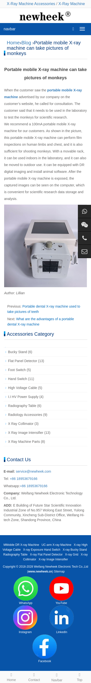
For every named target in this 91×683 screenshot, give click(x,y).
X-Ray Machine (71, 4)
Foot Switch (17, 370)
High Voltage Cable (22, 388)
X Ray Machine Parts (24, 442)
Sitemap (59, 571)
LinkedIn (62, 619)
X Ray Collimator (20, 424)
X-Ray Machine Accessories (31, 4)
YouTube (61, 590)
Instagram (25, 619)
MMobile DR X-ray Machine (21, 545)
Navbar (57, 676)
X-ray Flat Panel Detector (46, 554)
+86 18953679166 (23, 479)
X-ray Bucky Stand (75, 549)
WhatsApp (26, 590)
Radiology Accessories (25, 415)
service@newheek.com (33, 471)
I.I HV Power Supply (23, 397)
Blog (26, 42)
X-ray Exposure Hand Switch (41, 549)
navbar (10, 29)
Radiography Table (22, 406)
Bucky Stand (17, 352)
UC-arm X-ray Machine (56, 545)
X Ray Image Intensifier (25, 433)
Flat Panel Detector (22, 361)
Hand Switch (17, 379)
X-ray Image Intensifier (53, 559)
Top (79, 676)
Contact (34, 676)
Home (13, 42)
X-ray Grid (71, 554)
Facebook (45, 649)
